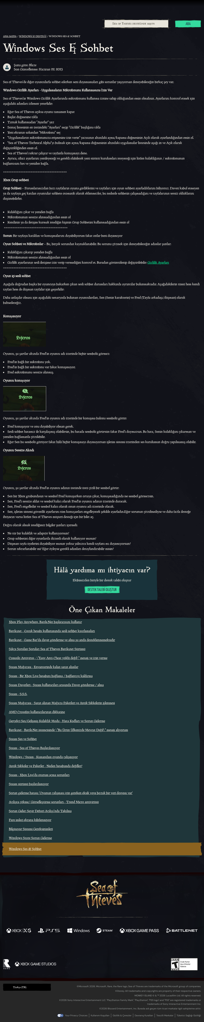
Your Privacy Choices (76, 1015)
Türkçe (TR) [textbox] (19, 987)
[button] (27, 987)
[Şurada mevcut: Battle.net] (181, 931)
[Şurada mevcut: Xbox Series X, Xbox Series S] (18, 931)
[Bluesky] (139, 947)
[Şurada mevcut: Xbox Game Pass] (139, 931)
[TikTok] (128, 947)
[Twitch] (85, 947)
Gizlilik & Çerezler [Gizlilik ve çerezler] (122, 1015)
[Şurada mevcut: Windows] (78, 931)
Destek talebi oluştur (102, 590)
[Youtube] (101, 947)
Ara (188, 24)
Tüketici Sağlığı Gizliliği (189, 1015)
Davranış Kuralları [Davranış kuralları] (144, 1015)
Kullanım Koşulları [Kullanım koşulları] (100, 1015)
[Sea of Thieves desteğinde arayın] (136, 23)
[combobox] (136, 23)
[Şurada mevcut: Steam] (104, 931)
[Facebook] (63, 946)
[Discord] (117, 947)
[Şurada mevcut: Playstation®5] (49, 931)
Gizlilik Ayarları (158, 262)
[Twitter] (73, 947)
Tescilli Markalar (164, 1015)
